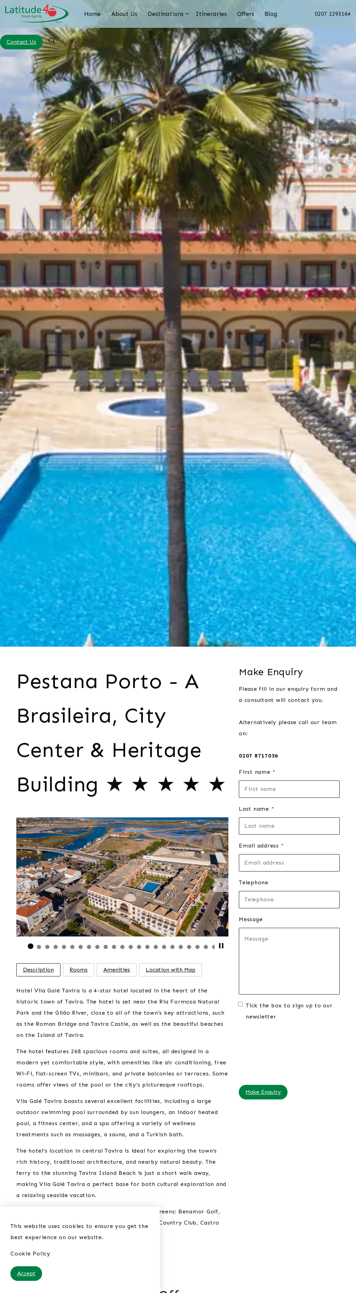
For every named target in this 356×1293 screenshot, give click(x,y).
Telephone (253, 882)
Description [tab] (38, 969)
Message (250, 919)
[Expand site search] (52, 41)
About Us (124, 13)
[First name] (289, 789)
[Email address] (289, 862)
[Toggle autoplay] (221, 946)
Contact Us (21, 42)
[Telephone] (289, 899)
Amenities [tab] (116, 969)
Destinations (166, 13)
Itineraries (211, 13)
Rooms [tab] (79, 969)
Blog (271, 13)
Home (92, 13)
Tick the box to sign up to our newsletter (286, 1011)
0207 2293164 (333, 13)
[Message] (289, 961)
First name (257, 772)
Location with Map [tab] (170, 969)
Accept (26, 1273)
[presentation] (267, 1053)
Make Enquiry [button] (263, 1092)
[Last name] (289, 826)
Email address (261, 845)
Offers (245, 13)
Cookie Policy (30, 1253)
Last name (256, 808)
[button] (122, 876)
